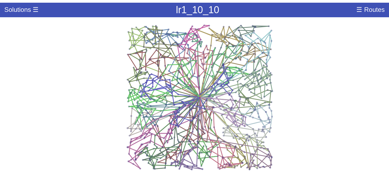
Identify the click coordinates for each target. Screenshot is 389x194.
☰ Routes (370, 9)
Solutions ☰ (21, 9)
